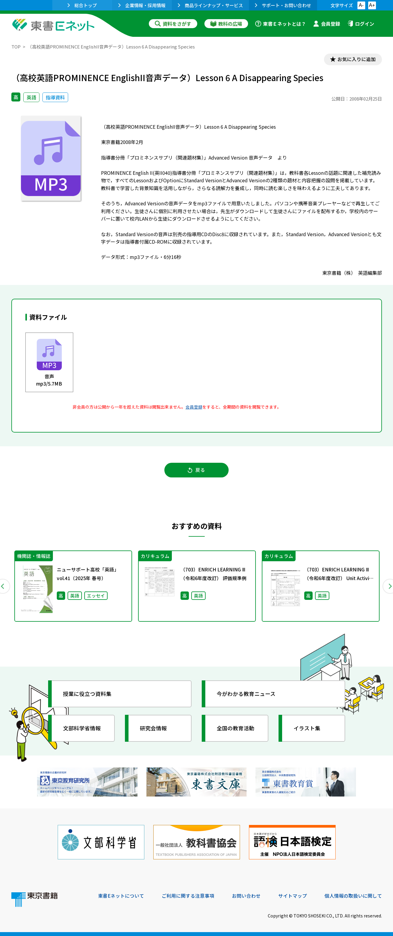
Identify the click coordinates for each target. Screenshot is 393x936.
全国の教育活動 (236, 729)
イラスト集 (307, 729)
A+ (372, 5)
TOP (16, 46)
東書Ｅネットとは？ (280, 23)
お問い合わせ (246, 895)
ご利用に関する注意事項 (188, 895)
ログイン (360, 23)
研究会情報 (153, 729)
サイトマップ (292, 895)
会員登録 (326, 23)
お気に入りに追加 (356, 59)
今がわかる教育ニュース (246, 694)
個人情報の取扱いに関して (353, 895)
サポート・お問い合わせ (283, 5)
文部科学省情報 (82, 729)
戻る (196, 470)
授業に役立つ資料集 (88, 694)
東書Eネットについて (121, 895)
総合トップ (82, 5)
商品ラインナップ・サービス (210, 5)
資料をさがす (173, 23)
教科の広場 (226, 23)
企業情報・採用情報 (142, 5)
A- (361, 5)
